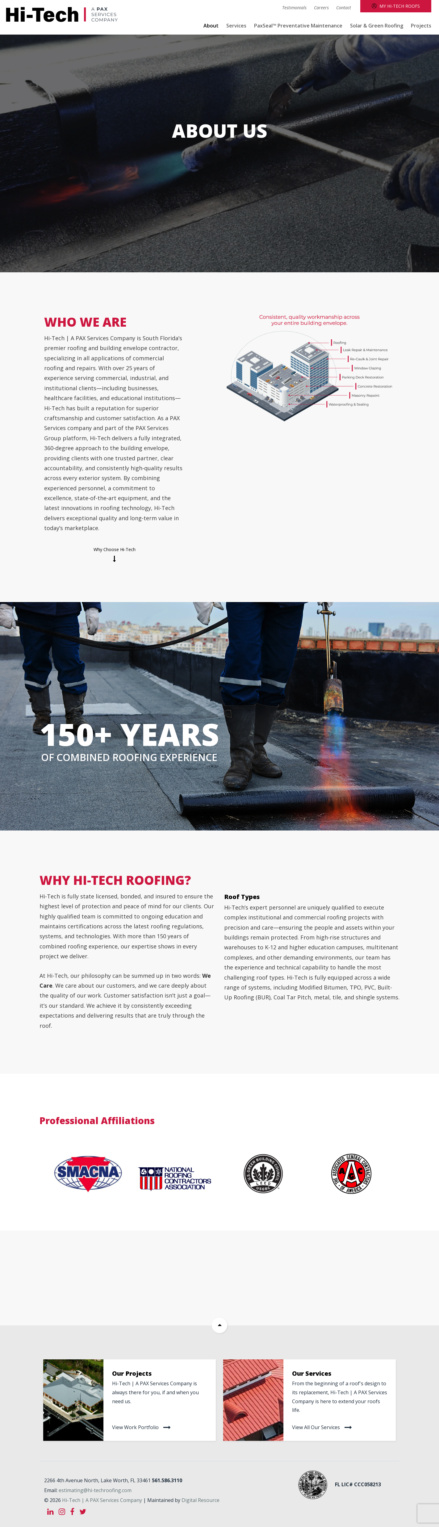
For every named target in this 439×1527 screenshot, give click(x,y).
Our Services (311, 1373)
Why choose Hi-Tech (115, 549)
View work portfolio (135, 1427)
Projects (421, 25)
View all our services (316, 1427)
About (211, 25)
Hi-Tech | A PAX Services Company (102, 1498)
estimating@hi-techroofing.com (95, 1488)
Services (236, 25)
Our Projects (132, 1373)
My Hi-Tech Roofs (399, 6)
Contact (343, 7)
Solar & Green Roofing (376, 25)
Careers (321, 7)
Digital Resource (201, 1498)
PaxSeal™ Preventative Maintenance (298, 25)
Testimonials (294, 7)
